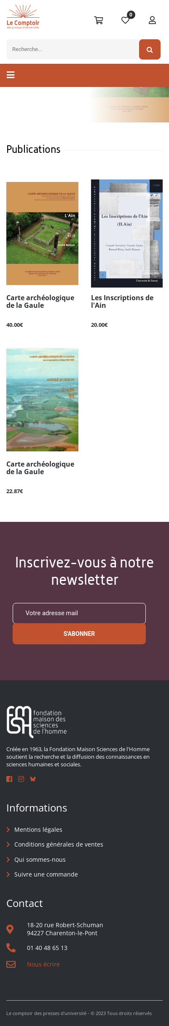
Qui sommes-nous (40, 859)
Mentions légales (38, 829)
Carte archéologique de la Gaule (40, 302)
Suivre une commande (46, 874)
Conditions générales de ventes (58, 844)
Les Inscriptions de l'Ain (122, 302)
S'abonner (79, 633)
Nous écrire (43, 964)
